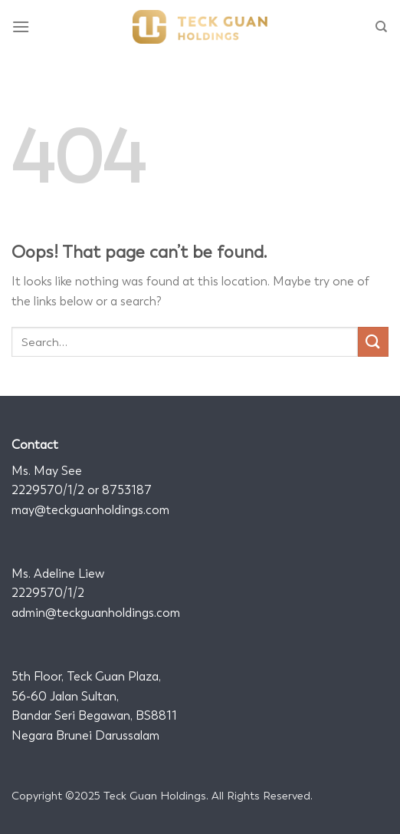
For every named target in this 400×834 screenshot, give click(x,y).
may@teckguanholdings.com (90, 510)
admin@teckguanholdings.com (95, 612)
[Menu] (21, 26)
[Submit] (373, 342)
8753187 (127, 490)
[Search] (382, 26)
